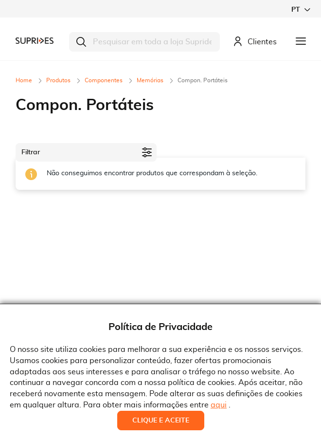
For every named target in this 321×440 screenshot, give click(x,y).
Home (25, 80)
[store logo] (35, 40)
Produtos (59, 80)
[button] (300, 9)
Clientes (255, 42)
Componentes (104, 80)
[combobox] (144, 42)
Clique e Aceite (160, 420)
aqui (219, 405)
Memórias (151, 80)
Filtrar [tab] (30, 152)
